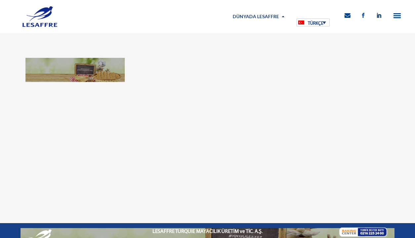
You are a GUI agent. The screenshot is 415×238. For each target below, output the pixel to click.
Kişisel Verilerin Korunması (174, 197)
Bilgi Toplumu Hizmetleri (223, 197)
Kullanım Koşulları (132, 197)
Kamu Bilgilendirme (265, 197)
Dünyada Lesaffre (256, 16)
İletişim (292, 197)
